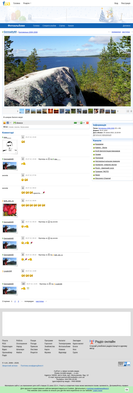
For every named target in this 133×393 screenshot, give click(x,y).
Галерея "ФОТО (101, 171)
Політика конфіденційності (32, 366)
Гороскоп (48, 343)
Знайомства (50, 346)
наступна (126, 32)
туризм (11, 127)
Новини (62, 349)
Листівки (34, 349)
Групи (75, 352)
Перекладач (7, 346)
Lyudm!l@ (7, 271)
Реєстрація (125, 3)
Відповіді (62, 352)
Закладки (77, 340)
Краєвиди (98, 144)
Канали (71, 26)
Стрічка (62, 26)
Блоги (75, 346)
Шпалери (20, 349)
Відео (4, 349)
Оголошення (21, 343)
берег (96, 175)
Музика (48, 352)
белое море (24, 127)
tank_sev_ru (8, 201)
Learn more (97, 390)
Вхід (116, 3)
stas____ (6, 137)
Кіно (74, 349)
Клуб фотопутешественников (106, 151)
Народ (19, 346)
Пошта (5, 340)
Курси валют (78, 343)
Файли (19, 352)
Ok (127, 390)
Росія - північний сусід (103, 168)
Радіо (4, 355)
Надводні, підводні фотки (105, 165)
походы (17, 127)
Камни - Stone (100, 148)
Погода (33, 343)
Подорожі (98, 158)
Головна (16, 3)
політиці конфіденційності (98, 388)
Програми (49, 340)
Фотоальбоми (64, 346)
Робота (19, 340)
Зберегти (18, 123)
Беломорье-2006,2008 (28, 32)
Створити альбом (49, 26)
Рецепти (33, 352)
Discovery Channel (102, 178)
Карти (47, 349)
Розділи (26, 3)
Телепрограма (65, 343)
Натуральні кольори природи (106, 161)
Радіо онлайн (105, 341)
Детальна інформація (102, 135)
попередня (116, 32)
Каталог (62, 340)
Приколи (34, 346)
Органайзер (7, 352)
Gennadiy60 (10, 32)
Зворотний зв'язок (9, 366)
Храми (97, 154)
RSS (4, 343)
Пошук (33, 340)
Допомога (126, 26)
